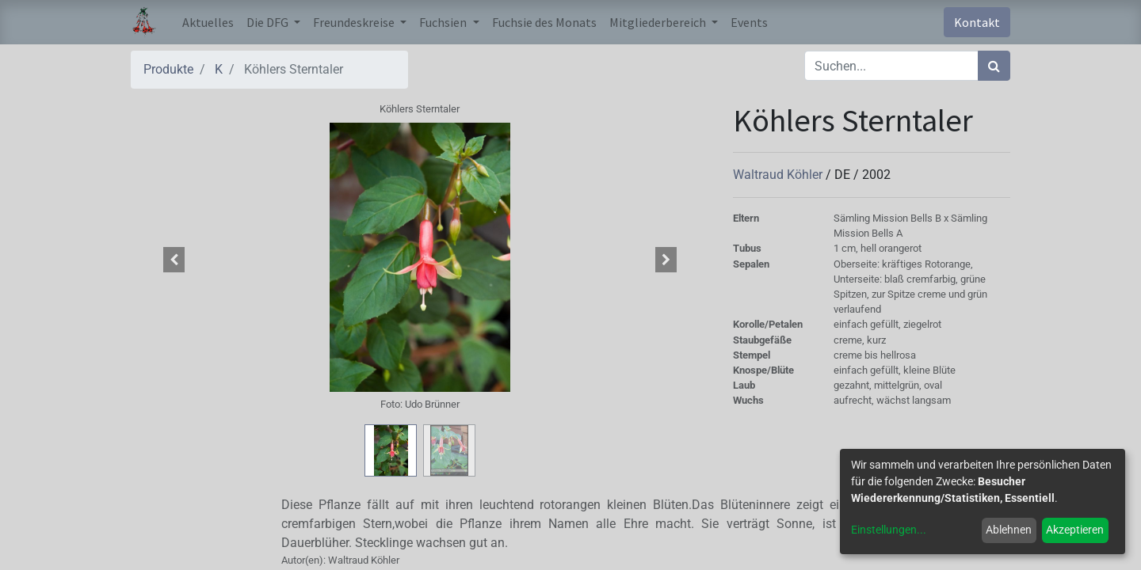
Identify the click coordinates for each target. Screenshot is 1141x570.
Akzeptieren (1075, 529)
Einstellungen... (888, 529)
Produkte (168, 69)
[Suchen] (994, 66)
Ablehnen (1009, 529)
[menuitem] (208, 22)
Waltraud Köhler (779, 174)
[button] (174, 259)
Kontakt (977, 22)
